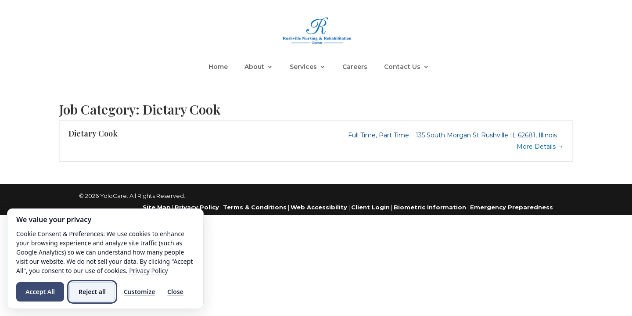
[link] (317, 30)
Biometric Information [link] (430, 207)
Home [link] (218, 67)
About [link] (254, 67)
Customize (139, 291)
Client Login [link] (370, 207)
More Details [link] (540, 147)
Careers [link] (354, 67)
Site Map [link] (157, 207)
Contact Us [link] (402, 67)
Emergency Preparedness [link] (511, 207)
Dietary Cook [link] (93, 133)
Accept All (40, 291)
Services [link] (303, 67)
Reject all (92, 291)
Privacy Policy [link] (197, 207)
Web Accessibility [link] (319, 207)
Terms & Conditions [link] (255, 207)
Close (175, 291)
